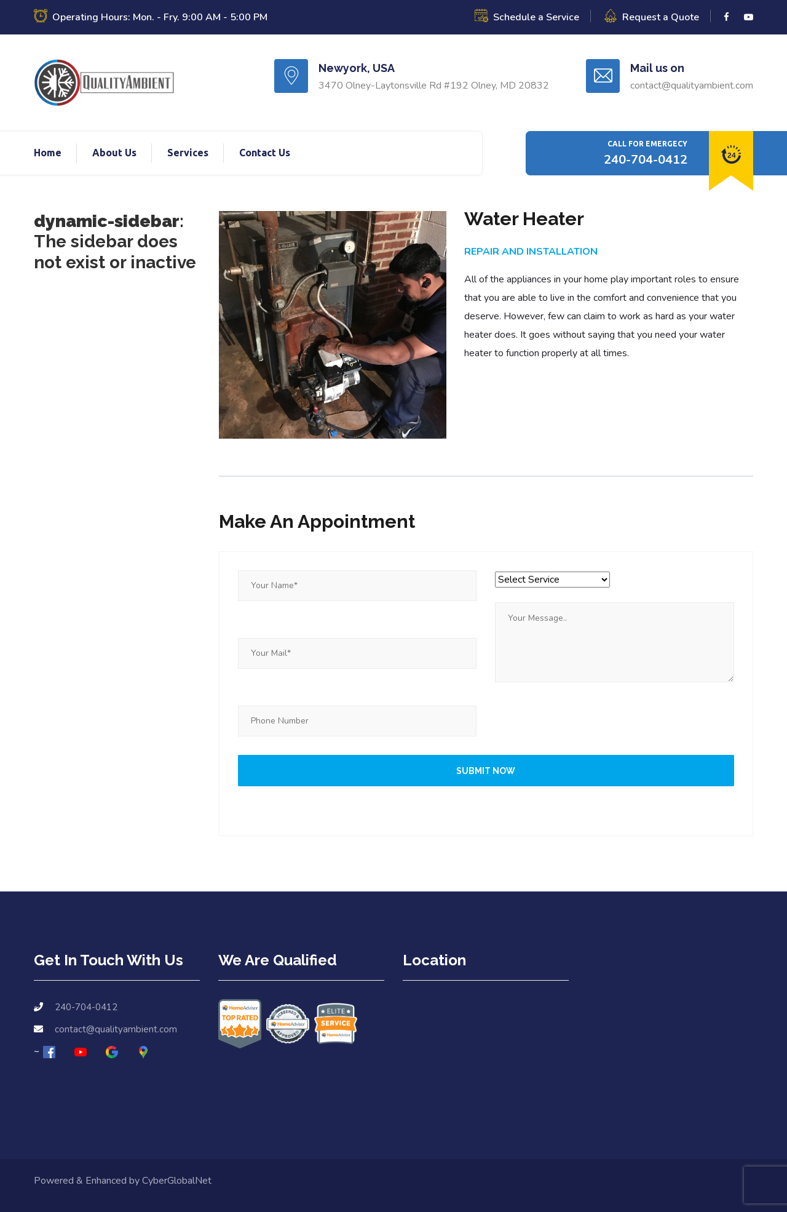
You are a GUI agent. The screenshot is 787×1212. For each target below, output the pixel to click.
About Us (114, 152)
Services (187, 152)
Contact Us (264, 152)
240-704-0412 (645, 159)
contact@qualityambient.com (116, 1029)
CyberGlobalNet (177, 1180)
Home (47, 152)
